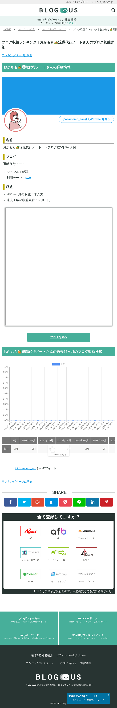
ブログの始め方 (26, 29)
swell (28, 177)
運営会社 (85, 663)
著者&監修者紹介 (42, 655)
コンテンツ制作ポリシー (41, 663)
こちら (70, 23)
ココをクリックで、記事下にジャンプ (86, 700)
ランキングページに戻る (17, 55)
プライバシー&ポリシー (71, 655)
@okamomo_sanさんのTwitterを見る (86, 119)
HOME (7, 29)
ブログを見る (58, 337)
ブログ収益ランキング (54, 29)
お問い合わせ (68, 663)
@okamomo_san (25, 468)
